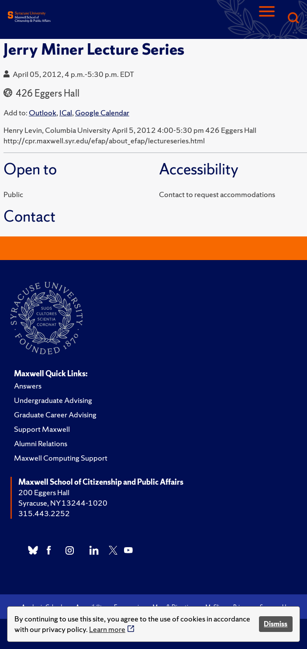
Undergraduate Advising (53, 400)
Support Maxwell (42, 429)
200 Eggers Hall (43, 492)
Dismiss (275, 623)
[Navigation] (267, 19)
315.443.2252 (44, 513)
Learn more (107, 629)
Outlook (42, 113)
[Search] (293, 18)
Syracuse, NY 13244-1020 (62, 503)
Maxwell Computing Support (60, 458)
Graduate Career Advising (55, 415)
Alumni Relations (40, 443)
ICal (65, 113)
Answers (27, 386)
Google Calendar (102, 113)
